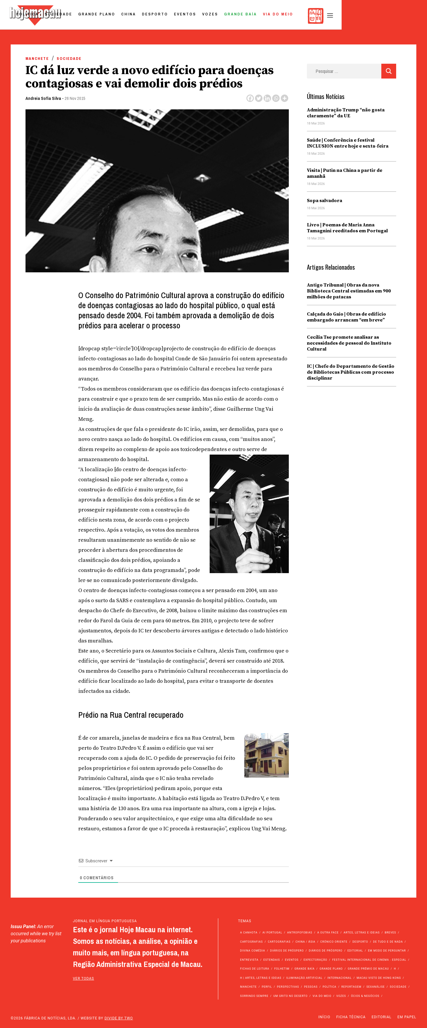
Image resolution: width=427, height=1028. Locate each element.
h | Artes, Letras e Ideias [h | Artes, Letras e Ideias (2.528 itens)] (260, 977)
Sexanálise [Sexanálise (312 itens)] (376, 986)
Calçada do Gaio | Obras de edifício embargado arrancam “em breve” (346, 317)
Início (324, 1017)
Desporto (239, 15)
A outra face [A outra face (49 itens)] (328, 932)
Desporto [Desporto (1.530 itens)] (360, 941)
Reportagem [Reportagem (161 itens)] (351, 986)
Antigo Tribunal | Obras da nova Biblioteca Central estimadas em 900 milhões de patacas (349, 291)
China (212, 15)
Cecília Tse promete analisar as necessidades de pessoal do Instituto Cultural (349, 343)
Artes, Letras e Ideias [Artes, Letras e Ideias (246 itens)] (362, 932)
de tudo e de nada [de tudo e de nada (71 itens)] (388, 941)
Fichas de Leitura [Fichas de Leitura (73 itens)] (254, 968)
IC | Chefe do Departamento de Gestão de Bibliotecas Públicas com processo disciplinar (350, 372)
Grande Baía (324, 15)
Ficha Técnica (351, 1017)
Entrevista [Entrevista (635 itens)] (249, 959)
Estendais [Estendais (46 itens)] (271, 959)
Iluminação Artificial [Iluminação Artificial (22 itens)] (304, 977)
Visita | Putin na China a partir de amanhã (344, 173)
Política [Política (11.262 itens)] (330, 986)
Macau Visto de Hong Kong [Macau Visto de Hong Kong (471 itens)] (379, 977)
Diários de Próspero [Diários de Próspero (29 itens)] (325, 950)
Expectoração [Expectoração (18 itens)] (315, 959)
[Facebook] (250, 98)
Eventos (269, 15)
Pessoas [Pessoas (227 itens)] (311, 986)
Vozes (294, 15)
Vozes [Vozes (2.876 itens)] (341, 996)
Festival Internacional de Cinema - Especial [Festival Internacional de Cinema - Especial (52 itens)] (369, 959)
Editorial (381, 1017)
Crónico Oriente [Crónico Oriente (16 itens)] (334, 941)
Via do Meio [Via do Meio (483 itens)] (322, 996)
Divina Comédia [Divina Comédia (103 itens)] (252, 950)
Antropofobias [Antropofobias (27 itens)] (300, 932)
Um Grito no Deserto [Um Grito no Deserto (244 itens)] (290, 996)
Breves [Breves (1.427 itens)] (390, 932)
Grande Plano (180, 15)
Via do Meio (362, 15)
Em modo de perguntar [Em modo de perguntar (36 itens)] (387, 950)
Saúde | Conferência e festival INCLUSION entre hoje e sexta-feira (347, 143)
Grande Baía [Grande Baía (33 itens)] (304, 968)
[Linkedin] (267, 98)
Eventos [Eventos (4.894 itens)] (292, 959)
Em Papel (406, 1017)
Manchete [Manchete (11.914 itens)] (248, 986)
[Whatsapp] (276, 98)
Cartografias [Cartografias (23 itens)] (279, 941)
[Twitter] (258, 98)
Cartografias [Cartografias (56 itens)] (251, 941)
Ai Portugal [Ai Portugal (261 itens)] (272, 932)
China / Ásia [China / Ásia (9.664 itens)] (306, 941)
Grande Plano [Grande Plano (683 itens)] (331, 968)
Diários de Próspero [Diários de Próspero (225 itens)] (287, 950)
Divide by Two (118, 1018)
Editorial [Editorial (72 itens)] (355, 950)
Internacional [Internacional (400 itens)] (339, 977)
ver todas (83, 978)
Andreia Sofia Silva (43, 98)
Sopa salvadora (324, 201)
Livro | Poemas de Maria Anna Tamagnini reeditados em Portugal (347, 228)
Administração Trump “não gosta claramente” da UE (346, 113)
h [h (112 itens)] (395, 968)
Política (111, 15)
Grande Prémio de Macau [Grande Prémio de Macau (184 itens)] (368, 968)
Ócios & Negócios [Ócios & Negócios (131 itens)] (365, 996)
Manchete (37, 58)
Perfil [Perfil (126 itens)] (267, 986)
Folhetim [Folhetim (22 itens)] (281, 968)
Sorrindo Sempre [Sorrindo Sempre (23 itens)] (254, 996)
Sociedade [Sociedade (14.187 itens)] (398, 986)
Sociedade (142, 15)
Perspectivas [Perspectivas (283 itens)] (288, 986)
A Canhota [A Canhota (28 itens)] (249, 932)
